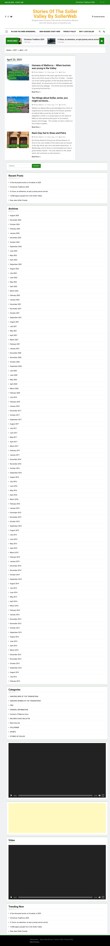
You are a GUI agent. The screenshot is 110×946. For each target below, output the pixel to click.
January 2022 (14, 300)
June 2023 (13, 251)
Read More (36, 92)
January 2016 (14, 508)
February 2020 (15, 393)
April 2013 (13, 646)
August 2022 (14, 269)
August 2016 (14, 477)
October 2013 (15, 628)
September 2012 (16, 668)
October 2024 (15, 224)
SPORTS (13, 732)
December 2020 (15, 353)
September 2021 (16, 318)
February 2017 (15, 450)
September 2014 (16, 579)
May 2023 (13, 255)
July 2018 (13, 397)
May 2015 (13, 544)
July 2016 (13, 482)
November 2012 (15, 659)
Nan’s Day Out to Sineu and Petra (49, 133)
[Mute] (100, 795)
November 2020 (15, 357)
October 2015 (15, 521)
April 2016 (13, 495)
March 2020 (14, 388)
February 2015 (15, 557)
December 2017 (15, 411)
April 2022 (13, 286)
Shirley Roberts (39, 72)
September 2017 (16, 420)
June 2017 (13, 433)
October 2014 (15, 575)
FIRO (11, 705)
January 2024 (14, 233)
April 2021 (13, 335)
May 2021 (13, 331)
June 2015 (13, 539)
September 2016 (16, 473)
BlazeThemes (34, 942)
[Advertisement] (57, 818)
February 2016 (15, 504)
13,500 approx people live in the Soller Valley (26, 196)
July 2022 (13, 273)
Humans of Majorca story (18, 75)
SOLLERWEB (12, 78)
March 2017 (14, 446)
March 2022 (14, 291)
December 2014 (15, 566)
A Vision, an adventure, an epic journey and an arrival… (83, 39)
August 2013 (14, 637)
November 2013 (15, 623)
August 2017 (14, 424)
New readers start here (50, 32)
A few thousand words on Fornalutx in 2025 (25, 183)
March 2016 (14, 499)
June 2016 (13, 486)
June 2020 (13, 375)
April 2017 (13, 442)
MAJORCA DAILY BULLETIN (20, 719)
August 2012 (14, 672)
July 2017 (13, 428)
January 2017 (14, 455)
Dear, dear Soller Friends (18, 200)
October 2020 (15, 362)
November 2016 (15, 464)
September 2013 (16, 632)
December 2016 (15, 459)
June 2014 (13, 592)
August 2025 (14, 215)
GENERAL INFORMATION (16, 72)
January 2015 (14, 561)
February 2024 (15, 229)
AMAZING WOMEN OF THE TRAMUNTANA (25, 701)
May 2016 (13, 490)
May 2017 (13, 437)
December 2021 (15, 304)
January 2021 (14, 349)
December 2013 (15, 619)
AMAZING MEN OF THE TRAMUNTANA (24, 696)
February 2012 (15, 681)
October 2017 (15, 415)
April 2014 (13, 601)
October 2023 (15, 242)
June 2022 (13, 278)
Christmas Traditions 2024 (85, 2)
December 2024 (15, 220)
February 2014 (15, 610)
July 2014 (13, 588)
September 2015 (16, 526)
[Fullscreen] (103, 795)
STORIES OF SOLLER (15, 111)
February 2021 (15, 344)
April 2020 (13, 384)
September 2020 (16, 366)
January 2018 (14, 406)
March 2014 (14, 606)
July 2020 (13, 371)
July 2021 (13, 326)
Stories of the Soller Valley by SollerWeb (55, 14)
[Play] (11, 795)
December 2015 (15, 513)
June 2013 (13, 641)
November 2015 (15, 517)
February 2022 (15, 295)
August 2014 (14, 584)
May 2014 (13, 597)
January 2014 (14, 615)
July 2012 (13, 677)
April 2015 (13, 548)
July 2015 (13, 535)
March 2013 (14, 650)
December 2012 (15, 655)
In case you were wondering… (23, 32)
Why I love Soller (86, 32)
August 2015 (14, 530)
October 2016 (15, 468)
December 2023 (15, 238)
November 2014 (15, 570)
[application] (57, 770)
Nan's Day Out (13, 146)
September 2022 (16, 264)
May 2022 (13, 282)
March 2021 (14, 340)
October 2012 (15, 663)
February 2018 (15, 402)
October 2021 (15, 313)
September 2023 (16, 247)
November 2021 (15, 309)
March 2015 (14, 553)
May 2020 (13, 380)
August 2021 (14, 322)
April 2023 (13, 260)
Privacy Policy (69, 32)
